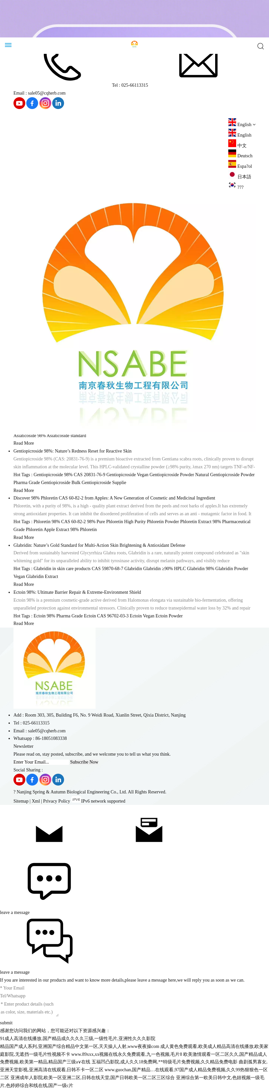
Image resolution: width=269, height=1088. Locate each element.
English (239, 135)
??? (235, 187)
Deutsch (240, 155)
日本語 (239, 176)
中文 (237, 145)
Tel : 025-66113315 (80, 85)
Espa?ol (240, 166)
